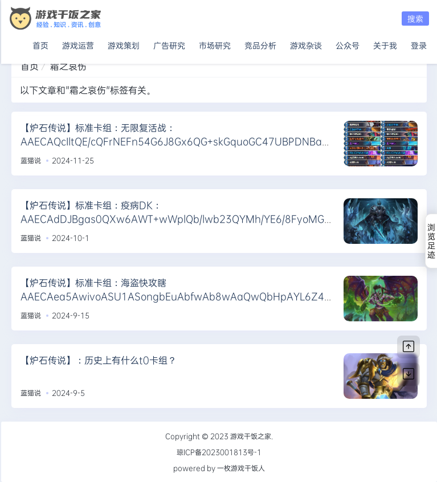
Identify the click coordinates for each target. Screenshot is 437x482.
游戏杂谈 (306, 43)
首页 (40, 43)
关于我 (385, 43)
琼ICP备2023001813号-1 (219, 451)
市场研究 (215, 43)
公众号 (348, 43)
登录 (419, 43)
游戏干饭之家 (250, 435)
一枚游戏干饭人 (241, 467)
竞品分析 (260, 43)
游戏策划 (124, 43)
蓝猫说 (31, 160)
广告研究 (169, 43)
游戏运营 (78, 43)
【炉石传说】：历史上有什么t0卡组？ (99, 360)
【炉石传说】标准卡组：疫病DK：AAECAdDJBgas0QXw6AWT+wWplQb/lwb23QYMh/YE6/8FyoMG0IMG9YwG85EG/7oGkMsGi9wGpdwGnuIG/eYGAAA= (175, 218)
